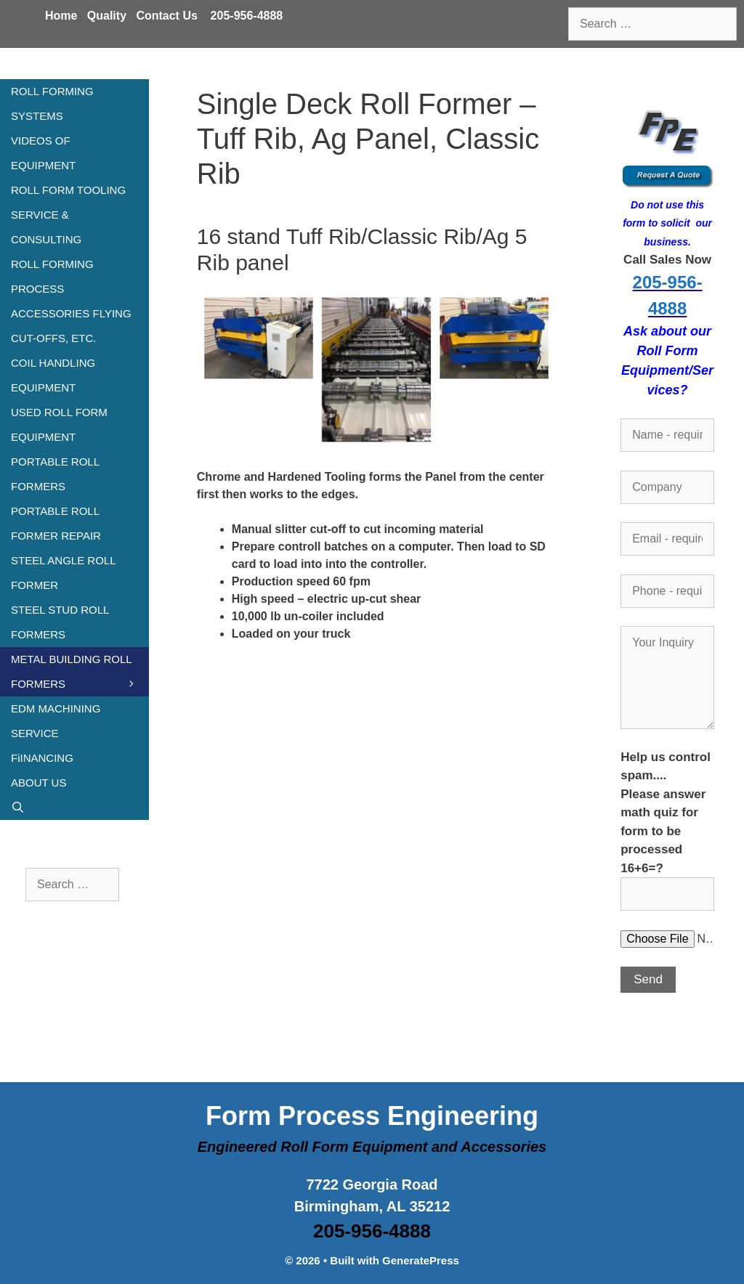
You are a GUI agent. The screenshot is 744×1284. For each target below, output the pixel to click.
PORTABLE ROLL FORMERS (55, 473)
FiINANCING (42, 758)
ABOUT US (38, 782)
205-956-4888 (247, 15)
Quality (106, 15)
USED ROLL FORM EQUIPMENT (59, 424)
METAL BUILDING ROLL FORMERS (80, 674)
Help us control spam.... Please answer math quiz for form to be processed (667, 825)
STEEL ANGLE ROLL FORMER (63, 572)
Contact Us (166, 15)
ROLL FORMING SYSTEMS (52, 103)
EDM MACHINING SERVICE (55, 720)
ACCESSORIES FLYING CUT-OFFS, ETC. (71, 325)
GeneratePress (420, 1260)
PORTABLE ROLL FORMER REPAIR (56, 523)
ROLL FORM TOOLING (68, 190)
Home (61, 15)
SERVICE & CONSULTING (46, 226)
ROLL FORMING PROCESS (52, 276)
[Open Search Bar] (74, 807)
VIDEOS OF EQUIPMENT (43, 152)
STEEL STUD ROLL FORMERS (60, 622)
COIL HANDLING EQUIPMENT (53, 375)
